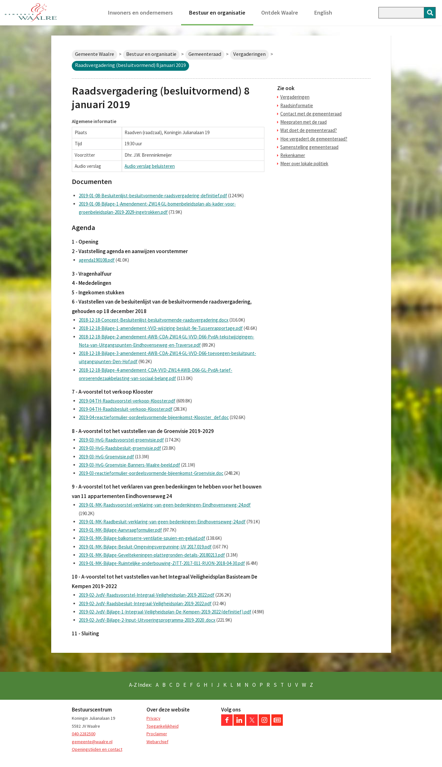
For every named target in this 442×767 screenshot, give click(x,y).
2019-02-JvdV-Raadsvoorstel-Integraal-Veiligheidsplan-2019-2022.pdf (146, 595)
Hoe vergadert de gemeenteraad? (313, 139)
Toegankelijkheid (162, 726)
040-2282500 (83, 734)
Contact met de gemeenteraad (311, 114)
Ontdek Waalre (279, 12)
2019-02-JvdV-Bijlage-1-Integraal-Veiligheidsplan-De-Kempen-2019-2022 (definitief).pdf (165, 612)
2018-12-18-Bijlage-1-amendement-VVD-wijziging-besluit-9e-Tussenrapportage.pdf (161, 328)
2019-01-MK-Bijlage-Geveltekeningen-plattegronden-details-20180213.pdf (152, 555)
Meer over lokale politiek (304, 164)
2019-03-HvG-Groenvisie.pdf (106, 457)
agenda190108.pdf (97, 260)
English (323, 12)
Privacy (153, 718)
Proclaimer (156, 734)
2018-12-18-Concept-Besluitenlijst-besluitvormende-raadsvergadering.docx (153, 320)
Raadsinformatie (296, 105)
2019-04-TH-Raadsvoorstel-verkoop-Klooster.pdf (127, 401)
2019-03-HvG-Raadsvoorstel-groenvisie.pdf (121, 440)
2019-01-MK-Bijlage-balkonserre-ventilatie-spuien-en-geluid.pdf (142, 538)
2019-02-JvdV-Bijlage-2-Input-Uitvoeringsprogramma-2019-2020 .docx (147, 620)
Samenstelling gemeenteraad (309, 147)
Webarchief (157, 741)
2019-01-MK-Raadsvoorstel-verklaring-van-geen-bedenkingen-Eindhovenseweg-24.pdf (165, 505)
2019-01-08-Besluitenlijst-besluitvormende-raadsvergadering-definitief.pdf (153, 196)
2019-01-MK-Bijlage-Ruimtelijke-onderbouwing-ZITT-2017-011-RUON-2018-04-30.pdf (162, 563)
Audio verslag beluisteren (150, 166)
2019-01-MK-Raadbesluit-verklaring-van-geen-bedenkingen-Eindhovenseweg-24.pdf (162, 522)
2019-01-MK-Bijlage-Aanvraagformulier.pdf (120, 530)
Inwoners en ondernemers (140, 12)
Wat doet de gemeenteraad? (308, 130)
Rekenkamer (292, 155)
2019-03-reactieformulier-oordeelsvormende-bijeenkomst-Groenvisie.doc (151, 473)
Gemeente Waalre (94, 54)
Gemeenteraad (204, 54)
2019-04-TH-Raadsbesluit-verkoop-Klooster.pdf (126, 409)
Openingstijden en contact (97, 749)
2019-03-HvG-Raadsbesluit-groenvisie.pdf (120, 448)
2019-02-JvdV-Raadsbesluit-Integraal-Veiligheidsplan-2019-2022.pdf (145, 603)
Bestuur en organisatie (217, 12)
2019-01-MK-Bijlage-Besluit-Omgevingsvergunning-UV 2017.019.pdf (145, 547)
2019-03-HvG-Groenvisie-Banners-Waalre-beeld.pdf (129, 465)
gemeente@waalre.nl (92, 741)
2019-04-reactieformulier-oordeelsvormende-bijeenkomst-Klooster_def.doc (154, 417)
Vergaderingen (249, 54)
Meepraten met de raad (303, 122)
